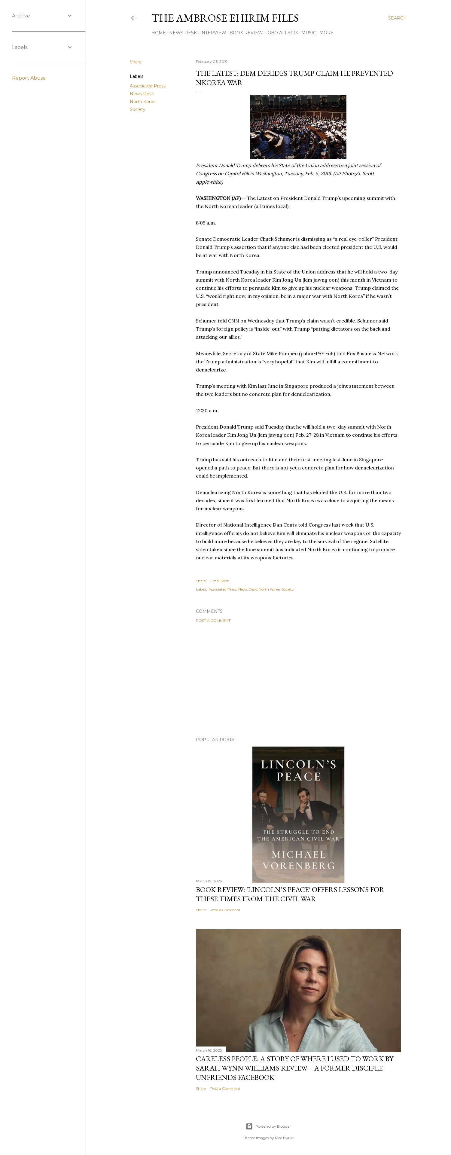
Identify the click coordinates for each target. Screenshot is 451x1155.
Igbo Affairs (282, 32)
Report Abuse (29, 78)
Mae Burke (284, 1137)
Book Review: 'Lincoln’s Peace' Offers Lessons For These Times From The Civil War (290, 894)
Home (158, 32)
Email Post (219, 581)
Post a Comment (213, 620)
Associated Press (148, 86)
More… (327, 32)
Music (308, 32)
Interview (213, 32)
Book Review (246, 32)
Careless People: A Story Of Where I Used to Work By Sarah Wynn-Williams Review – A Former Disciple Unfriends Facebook (294, 1068)
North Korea (143, 101)
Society (137, 109)
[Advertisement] (298, 680)
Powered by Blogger (268, 1126)
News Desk (183, 32)
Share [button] (136, 62)
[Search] (397, 18)
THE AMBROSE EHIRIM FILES (225, 18)
